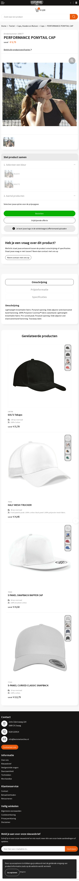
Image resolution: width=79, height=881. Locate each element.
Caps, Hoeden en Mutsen (27, 26)
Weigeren (23, 872)
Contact (4, 791)
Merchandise (6, 778)
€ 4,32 (14, 606)
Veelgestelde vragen (9, 767)
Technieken (6, 775)
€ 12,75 (14, 697)
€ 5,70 (14, 426)
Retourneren (6, 798)
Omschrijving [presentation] (39, 282)
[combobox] (35, 16)
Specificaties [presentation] (39, 297)
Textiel (12, 26)
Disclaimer (5, 822)
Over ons (5, 760)
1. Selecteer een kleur (15, 164)
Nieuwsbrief (6, 763)
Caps (42, 26)
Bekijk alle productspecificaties (18, 49)
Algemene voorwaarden (11, 811)
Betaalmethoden (8, 795)
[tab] (39, 282)
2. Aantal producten (14, 195)
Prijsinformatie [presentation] (39, 289)
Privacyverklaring (8, 818)
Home (3, 26)
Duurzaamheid (7, 771)
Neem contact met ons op (18, 257)
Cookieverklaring (8, 814)
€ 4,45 (14, 516)
